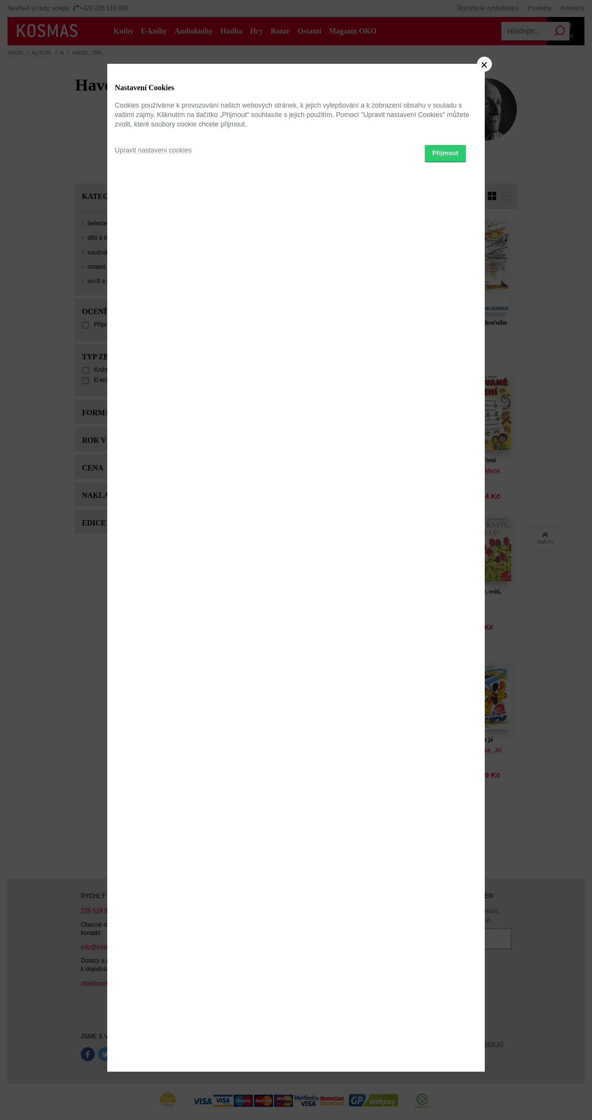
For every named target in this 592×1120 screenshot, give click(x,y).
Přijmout (445, 604)
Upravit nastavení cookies (154, 601)
